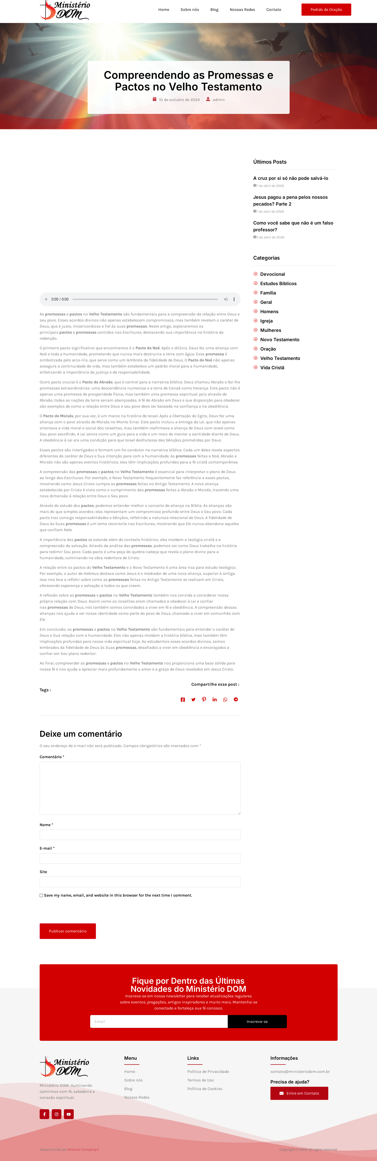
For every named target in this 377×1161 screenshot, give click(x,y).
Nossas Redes (242, 9)
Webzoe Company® (83, 1149)
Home (162, 9)
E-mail (47, 848)
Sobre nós (189, 9)
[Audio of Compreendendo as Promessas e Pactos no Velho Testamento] (140, 299)
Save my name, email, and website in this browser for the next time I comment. (118, 895)
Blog (214, 9)
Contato (273, 9)
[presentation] (74, 912)
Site (43, 871)
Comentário (52, 756)
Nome (46, 824)
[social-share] (182, 699)
